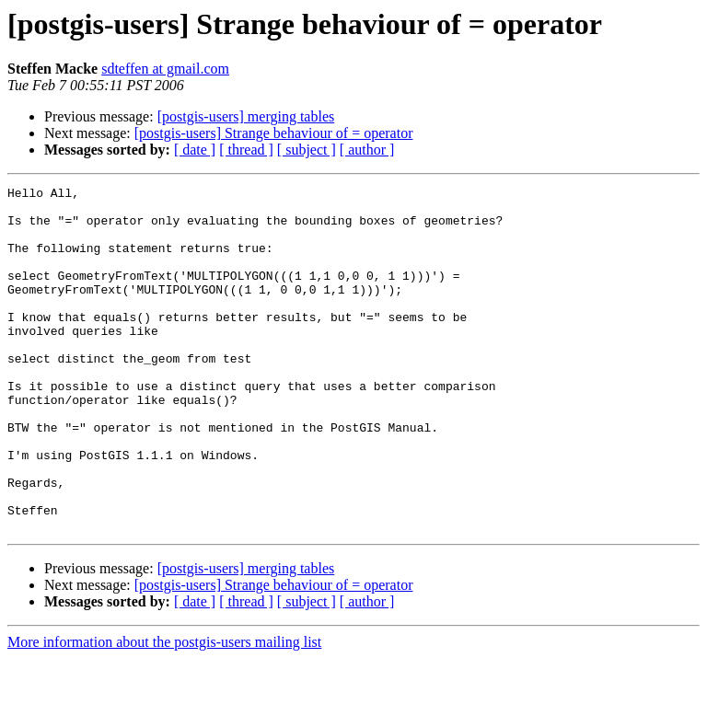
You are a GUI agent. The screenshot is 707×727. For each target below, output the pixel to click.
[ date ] (194, 149)
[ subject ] (306, 149)
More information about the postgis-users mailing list (164, 711)
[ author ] (367, 149)
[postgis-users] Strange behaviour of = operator (273, 133)
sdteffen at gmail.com (165, 68)
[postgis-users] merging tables (246, 116)
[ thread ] (246, 149)
